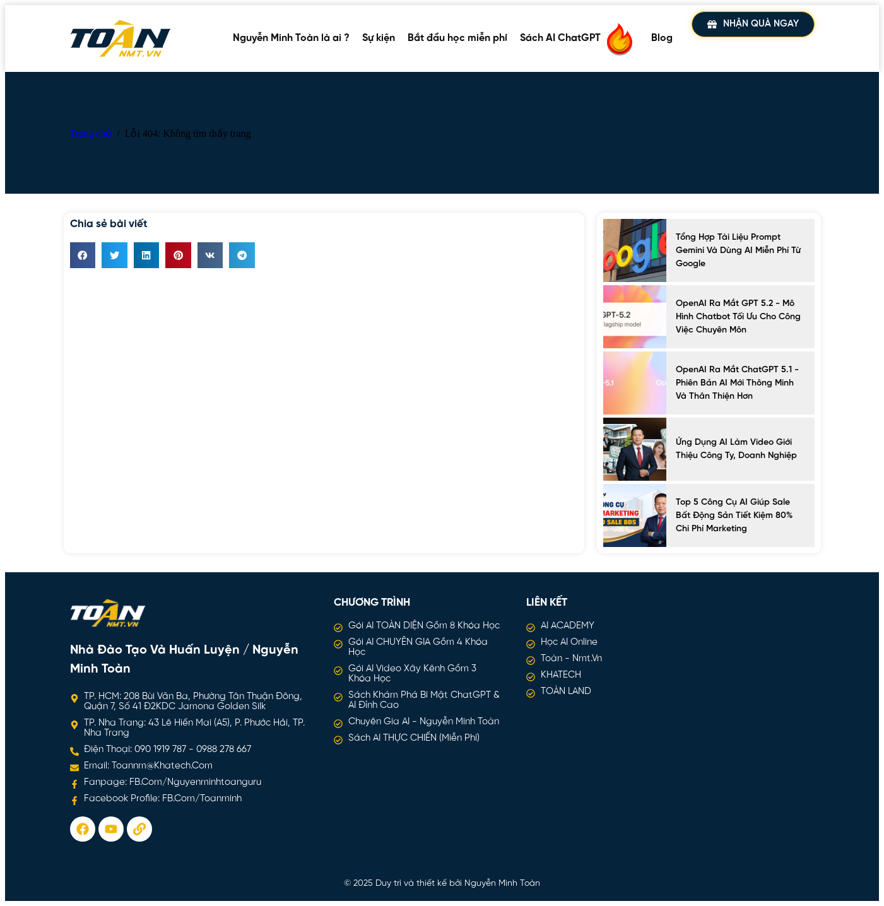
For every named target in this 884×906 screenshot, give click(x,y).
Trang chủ (91, 133)
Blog (662, 38)
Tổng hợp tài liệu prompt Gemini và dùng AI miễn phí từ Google (738, 251)
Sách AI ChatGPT (579, 38)
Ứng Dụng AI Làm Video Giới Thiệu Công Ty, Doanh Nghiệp (736, 449)
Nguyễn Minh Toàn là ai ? (291, 38)
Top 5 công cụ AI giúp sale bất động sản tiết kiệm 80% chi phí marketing (734, 516)
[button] (83, 255)
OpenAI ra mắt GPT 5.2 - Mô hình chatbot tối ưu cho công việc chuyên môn (738, 317)
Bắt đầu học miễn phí (457, 38)
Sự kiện (378, 38)
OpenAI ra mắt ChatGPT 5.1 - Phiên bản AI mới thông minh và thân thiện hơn (737, 383)
